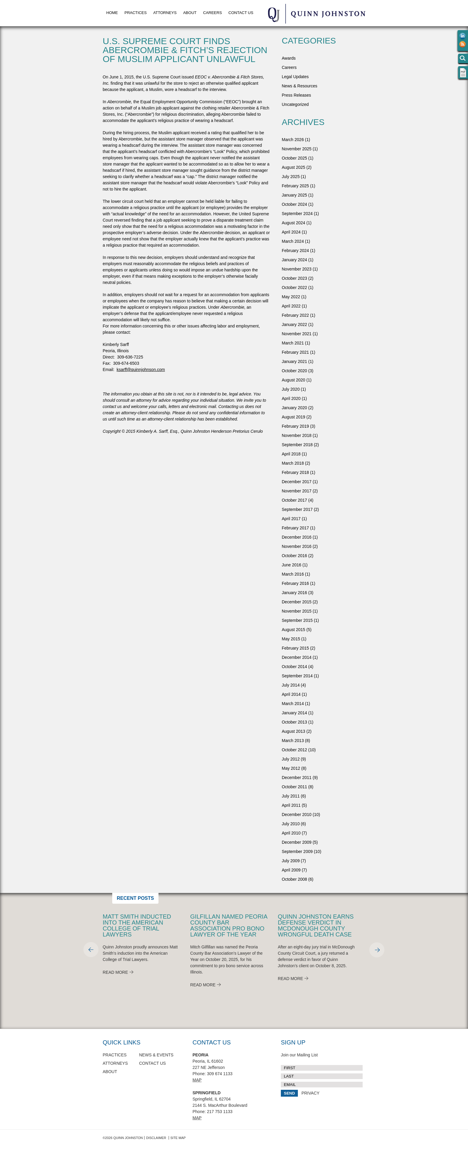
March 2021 (293, 343)
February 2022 (295, 315)
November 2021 (297, 333)
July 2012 (291, 759)
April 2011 (291, 805)
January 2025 (294, 195)
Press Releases (296, 95)
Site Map (178, 1138)
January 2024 (294, 259)
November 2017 (297, 491)
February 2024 (295, 250)
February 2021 (295, 352)
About (190, 12)
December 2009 (297, 842)
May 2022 (291, 296)
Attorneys (164, 12)
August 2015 (293, 629)
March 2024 (293, 241)
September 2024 (297, 213)
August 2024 (293, 222)
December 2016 (297, 537)
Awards (288, 58)
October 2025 (294, 158)
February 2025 (295, 185)
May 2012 (291, 768)
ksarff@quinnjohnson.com (141, 369)
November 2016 (297, 546)
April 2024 (291, 232)
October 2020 (294, 370)
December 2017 (297, 481)
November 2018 (297, 435)
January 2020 (294, 407)
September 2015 (297, 620)
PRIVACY (310, 1093)
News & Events (156, 1055)
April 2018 (291, 454)
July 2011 (291, 796)
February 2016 (295, 583)
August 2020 (293, 380)
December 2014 (297, 657)
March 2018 (293, 463)
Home (112, 12)
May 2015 (291, 638)
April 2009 (291, 870)
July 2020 (291, 389)
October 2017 (294, 500)
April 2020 (291, 398)
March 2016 (293, 574)
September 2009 (297, 851)
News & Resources (299, 86)
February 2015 (295, 648)
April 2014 (291, 694)
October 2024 (294, 204)
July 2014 (291, 685)
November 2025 (297, 148)
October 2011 (294, 786)
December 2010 (297, 814)
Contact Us (240, 12)
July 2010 (291, 823)
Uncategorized (295, 104)
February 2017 (295, 528)
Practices (135, 12)
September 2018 (297, 444)
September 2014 (297, 675)
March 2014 (293, 703)
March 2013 (293, 740)
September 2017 (297, 509)
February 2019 (295, 426)
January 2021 (294, 361)
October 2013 (294, 722)
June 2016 (291, 564)
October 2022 (294, 287)
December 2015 (297, 601)
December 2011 (297, 777)
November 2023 (297, 269)
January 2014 (294, 712)
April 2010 (291, 833)
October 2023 (294, 278)
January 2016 (294, 592)
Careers (212, 12)
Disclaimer (156, 1138)
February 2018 (295, 472)
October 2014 (294, 666)
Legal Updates (295, 76)
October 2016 (294, 555)
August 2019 (293, 417)
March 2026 (293, 139)
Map (197, 1080)
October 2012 (294, 749)
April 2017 (291, 518)
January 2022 (294, 324)
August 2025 (293, 167)
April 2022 (291, 306)
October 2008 (294, 879)
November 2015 (297, 611)
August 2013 (293, 731)
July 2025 (291, 176)
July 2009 (291, 860)
